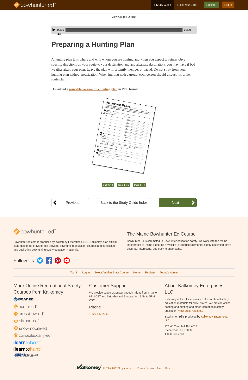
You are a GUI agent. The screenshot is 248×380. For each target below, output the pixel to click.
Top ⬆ (74, 272)
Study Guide (162, 5)
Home (136, 272)
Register (211, 4)
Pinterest (58, 260)
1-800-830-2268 (98, 313)
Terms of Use (163, 368)
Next (175, 203)
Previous (72, 203)
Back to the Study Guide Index (123, 203)
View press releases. (190, 310)
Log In (228, 4)
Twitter (40, 260)
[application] (124, 30)
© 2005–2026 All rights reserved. (120, 368)
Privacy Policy (144, 368)
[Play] (54, 29)
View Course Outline (124, 16)
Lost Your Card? (187, 5)
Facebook (49, 260)
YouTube (67, 260)
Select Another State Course (111, 272)
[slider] (118, 30)
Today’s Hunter (169, 272)
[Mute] (182, 30)
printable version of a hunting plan (93, 89)
